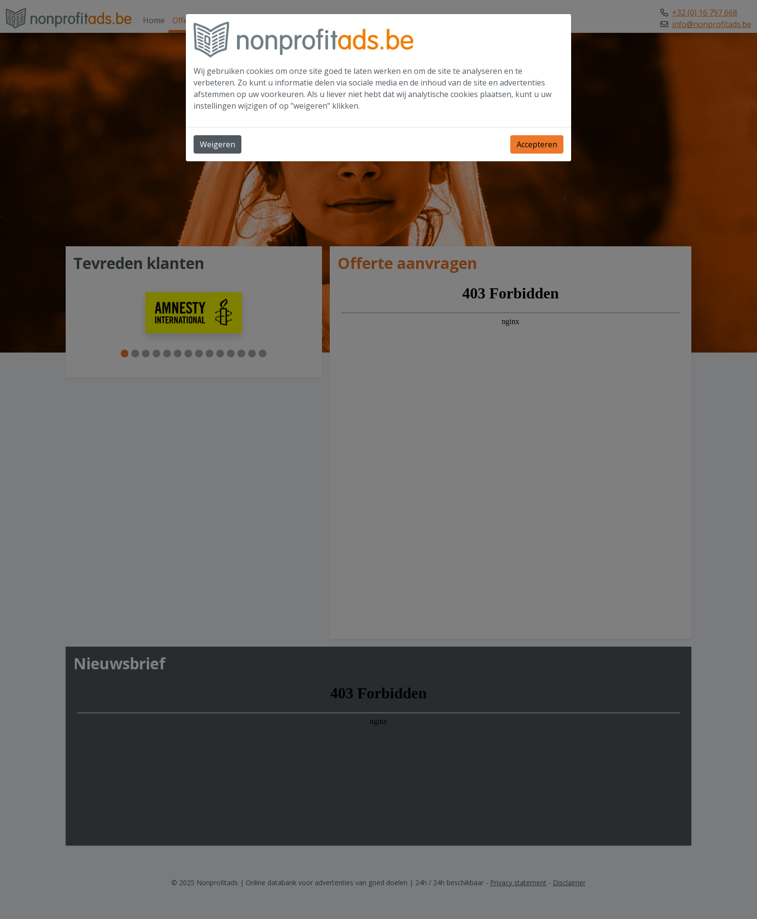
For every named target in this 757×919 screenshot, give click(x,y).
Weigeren (217, 144)
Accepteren (537, 144)
